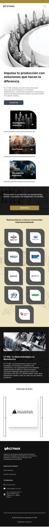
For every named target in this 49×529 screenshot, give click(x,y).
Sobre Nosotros (8, 470)
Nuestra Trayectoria (10, 474)
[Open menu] (44, 6)
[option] (24, 416)
